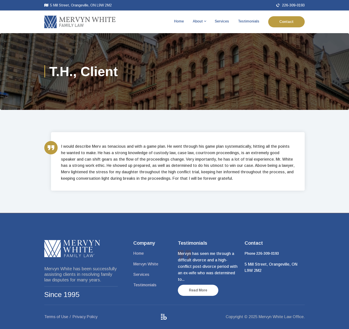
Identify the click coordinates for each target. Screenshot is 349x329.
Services (222, 21)
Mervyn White (145, 264)
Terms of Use (56, 317)
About (198, 21)
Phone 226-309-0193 (262, 253)
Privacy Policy (85, 317)
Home (179, 21)
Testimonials (248, 21)
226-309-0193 (290, 5)
